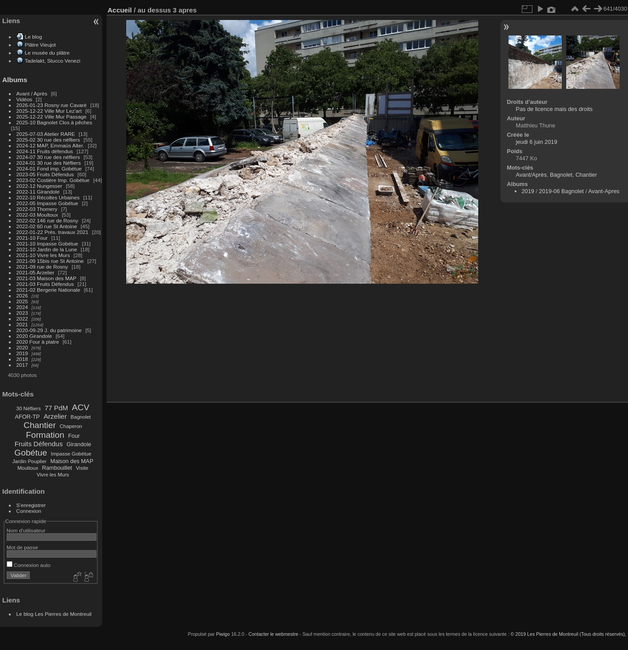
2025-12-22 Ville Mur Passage (51, 116)
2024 (22, 307)
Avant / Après (32, 93)
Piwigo (223, 634)
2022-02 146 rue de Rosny (47, 220)
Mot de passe (22, 547)
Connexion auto (29, 565)
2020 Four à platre (37, 342)
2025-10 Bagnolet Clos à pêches (54, 122)
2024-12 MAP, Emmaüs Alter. (50, 145)
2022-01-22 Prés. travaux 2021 (52, 232)
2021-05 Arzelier (35, 272)
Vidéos (24, 99)
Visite (82, 468)
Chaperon (71, 426)
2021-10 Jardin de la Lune (46, 249)
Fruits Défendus (39, 444)
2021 (22, 324)
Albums (14, 79)
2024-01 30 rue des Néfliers (49, 163)
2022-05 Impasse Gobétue (47, 203)
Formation (45, 435)
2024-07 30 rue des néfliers (48, 157)
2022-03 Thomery (37, 209)
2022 (22, 318)
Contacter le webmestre (273, 634)
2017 (22, 365)
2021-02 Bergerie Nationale (48, 290)
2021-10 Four (32, 238)
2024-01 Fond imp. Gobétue (49, 168)
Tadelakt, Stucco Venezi (52, 60)
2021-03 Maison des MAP (46, 278)
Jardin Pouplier (29, 461)
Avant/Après (531, 174)
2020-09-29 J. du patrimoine (49, 330)
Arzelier (55, 416)
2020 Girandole (34, 336)
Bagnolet (81, 417)
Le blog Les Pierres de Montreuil (54, 614)
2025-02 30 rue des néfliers (48, 140)
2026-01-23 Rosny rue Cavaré (51, 105)
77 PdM (56, 408)
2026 (22, 295)
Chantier (40, 425)
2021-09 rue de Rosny (42, 267)
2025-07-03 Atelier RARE (45, 134)
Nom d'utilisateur (26, 530)
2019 (22, 353)
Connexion (28, 511)
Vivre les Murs (53, 474)
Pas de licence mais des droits (554, 109)
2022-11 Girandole (38, 191)
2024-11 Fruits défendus (44, 151)
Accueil (120, 10)
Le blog (33, 37)
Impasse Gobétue (71, 453)
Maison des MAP (71, 461)
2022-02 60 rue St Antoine (46, 226)
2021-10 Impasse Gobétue (47, 243)
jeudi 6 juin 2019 (536, 142)
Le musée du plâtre (47, 52)
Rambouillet (57, 467)
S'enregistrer (31, 505)
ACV (80, 407)
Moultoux (27, 468)
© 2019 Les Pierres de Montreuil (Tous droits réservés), (568, 634)
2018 (22, 359)
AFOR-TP (27, 416)
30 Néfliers (28, 408)
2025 (22, 301)
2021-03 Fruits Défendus (45, 284)
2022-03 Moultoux (37, 215)
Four (74, 435)
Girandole (79, 444)
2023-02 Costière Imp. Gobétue (53, 180)
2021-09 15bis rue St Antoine (50, 261)
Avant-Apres (604, 191)
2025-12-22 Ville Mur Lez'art (49, 111)
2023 (22, 313)
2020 (22, 347)
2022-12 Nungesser (39, 186)
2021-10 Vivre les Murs (43, 255)
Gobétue (30, 452)
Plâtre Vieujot (40, 45)
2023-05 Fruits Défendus (45, 174)
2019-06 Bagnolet (561, 191)
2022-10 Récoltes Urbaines (48, 197)
